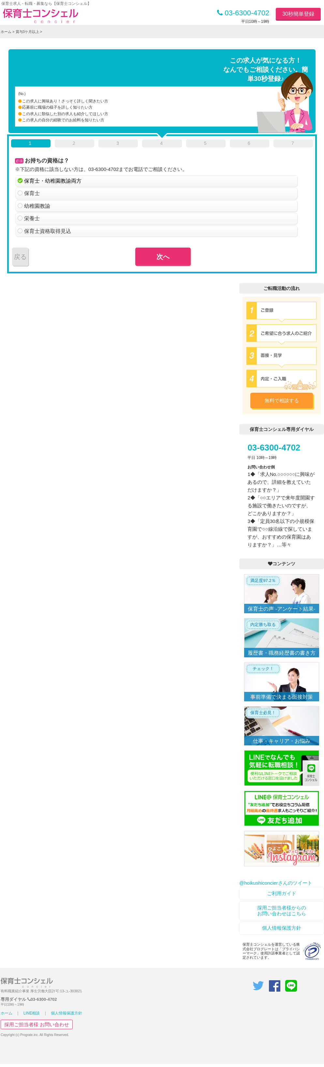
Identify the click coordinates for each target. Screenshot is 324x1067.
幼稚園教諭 (37, 206)
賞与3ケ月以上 (27, 32)
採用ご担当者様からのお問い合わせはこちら (281, 910)
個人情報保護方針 (281, 928)
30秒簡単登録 (298, 14)
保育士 (32, 193)
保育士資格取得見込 (47, 231)
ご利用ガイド (281, 893)
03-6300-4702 (243, 13)
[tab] (30, 144)
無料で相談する (282, 400)
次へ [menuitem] (162, 256)
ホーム (6, 32)
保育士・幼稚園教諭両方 (52, 181)
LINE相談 (31, 1013)
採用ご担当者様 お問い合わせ (36, 1024)
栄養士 (32, 218)
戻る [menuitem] (20, 256)
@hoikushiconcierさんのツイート (275, 883)
